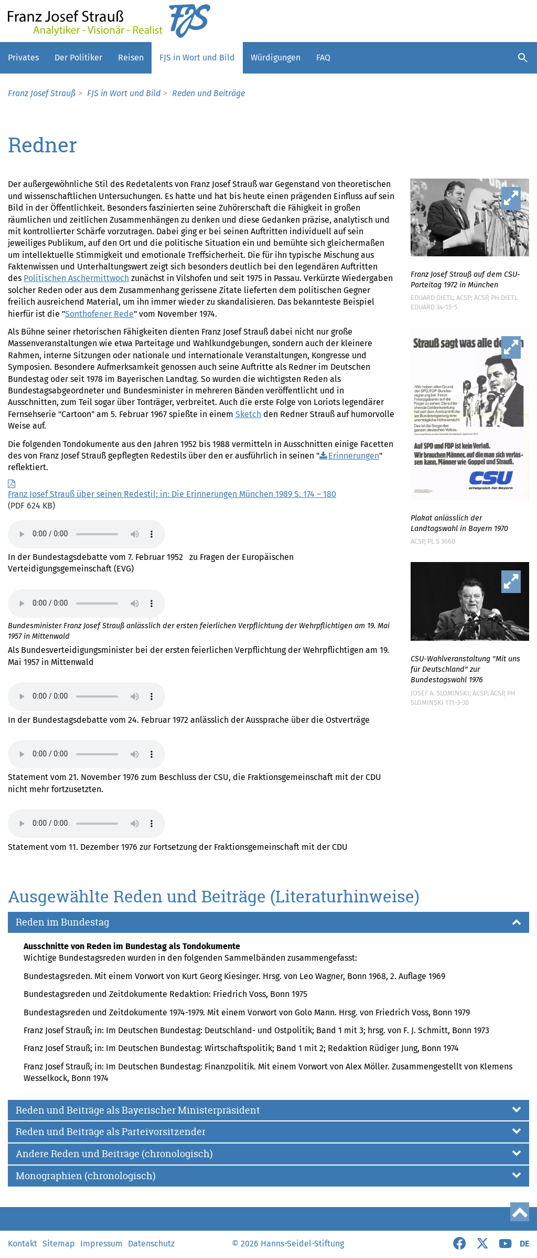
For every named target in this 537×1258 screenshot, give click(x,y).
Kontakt (22, 1244)
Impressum (101, 1244)
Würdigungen (275, 58)
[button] (268, 922)
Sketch (248, 414)
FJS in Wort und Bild (197, 58)
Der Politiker (78, 58)
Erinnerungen (353, 456)
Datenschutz (151, 1244)
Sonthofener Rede (99, 314)
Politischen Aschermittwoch (76, 278)
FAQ (323, 58)
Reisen (131, 58)
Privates (23, 58)
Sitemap (58, 1244)
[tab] (268, 922)
